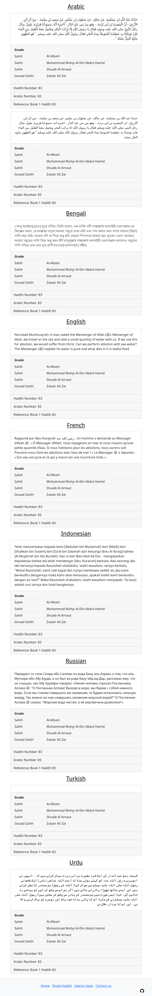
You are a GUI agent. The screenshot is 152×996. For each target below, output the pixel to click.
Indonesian (76, 533)
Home (45, 986)
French (76, 425)
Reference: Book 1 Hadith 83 (35, 104)
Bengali (76, 213)
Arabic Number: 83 (28, 96)
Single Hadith (62, 986)
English (76, 321)
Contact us (103, 986)
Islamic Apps (83, 986)
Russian (76, 661)
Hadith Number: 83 (28, 88)
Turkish (76, 778)
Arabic (76, 6)
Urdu (76, 862)
